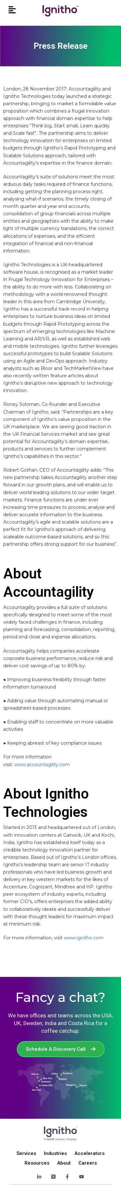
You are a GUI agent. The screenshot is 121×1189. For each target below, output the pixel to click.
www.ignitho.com (84, 938)
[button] (12, 10)
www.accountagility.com (42, 764)
